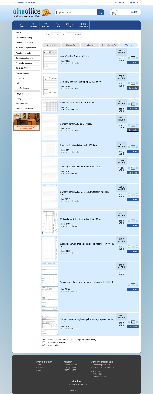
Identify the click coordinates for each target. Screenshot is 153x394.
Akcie (58, 25)
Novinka (40, 367)
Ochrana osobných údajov (102, 367)
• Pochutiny (19, 78)
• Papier (18, 33)
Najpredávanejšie (109, 45)
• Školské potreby (21, 68)
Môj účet (33, 25)
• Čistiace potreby (22, 73)
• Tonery (18, 99)
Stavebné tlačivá (74, 35)
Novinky (45, 25)
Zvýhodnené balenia (70, 25)
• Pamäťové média (22, 104)
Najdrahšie (70, 45)
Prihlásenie (119, 3)
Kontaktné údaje (71, 365)
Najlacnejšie (51, 45)
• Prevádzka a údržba (23, 63)
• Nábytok (18, 94)
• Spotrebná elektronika (24, 109)
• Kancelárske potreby (23, 38)
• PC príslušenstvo (22, 88)
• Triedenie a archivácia (24, 43)
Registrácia (133, 3)
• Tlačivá (18, 83)
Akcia (39, 370)
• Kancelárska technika (24, 58)
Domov (21, 25)
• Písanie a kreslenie (23, 53)
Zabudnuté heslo (98, 377)
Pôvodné (128, 45)
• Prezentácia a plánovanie (25, 48)
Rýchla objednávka (83, 25)
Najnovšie (90, 45)
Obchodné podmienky (100, 365)
